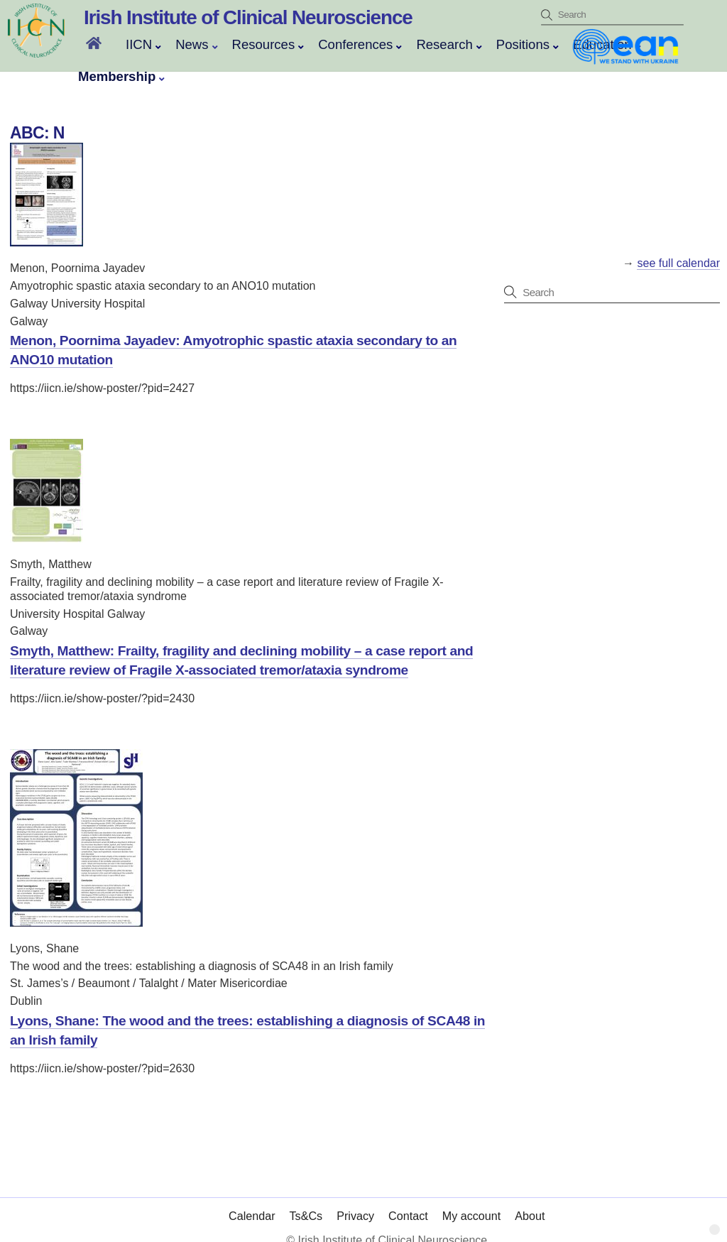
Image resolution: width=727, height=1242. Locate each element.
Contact (408, 1201)
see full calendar (678, 263)
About (530, 1201)
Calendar (252, 1201)
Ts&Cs (306, 1201)
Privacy (355, 1201)
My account (471, 1201)
